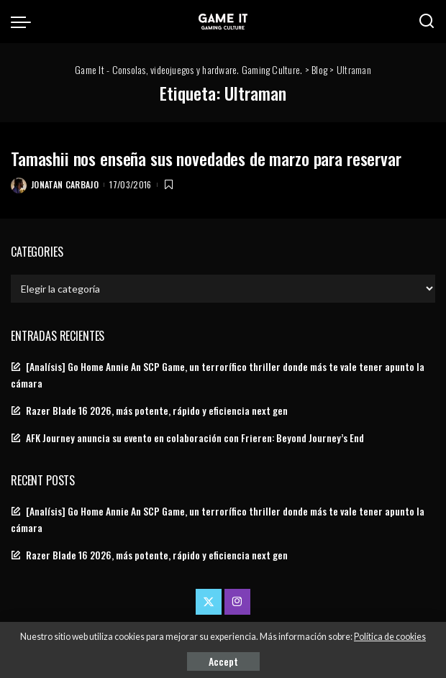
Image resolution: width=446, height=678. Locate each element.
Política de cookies (390, 636)
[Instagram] (237, 602)
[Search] (426, 21)
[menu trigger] (24, 21)
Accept (223, 661)
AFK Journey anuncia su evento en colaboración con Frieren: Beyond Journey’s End (195, 438)
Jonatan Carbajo (65, 184)
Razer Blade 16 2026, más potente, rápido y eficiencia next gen (157, 410)
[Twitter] (209, 602)
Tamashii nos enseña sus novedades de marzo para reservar (206, 158)
